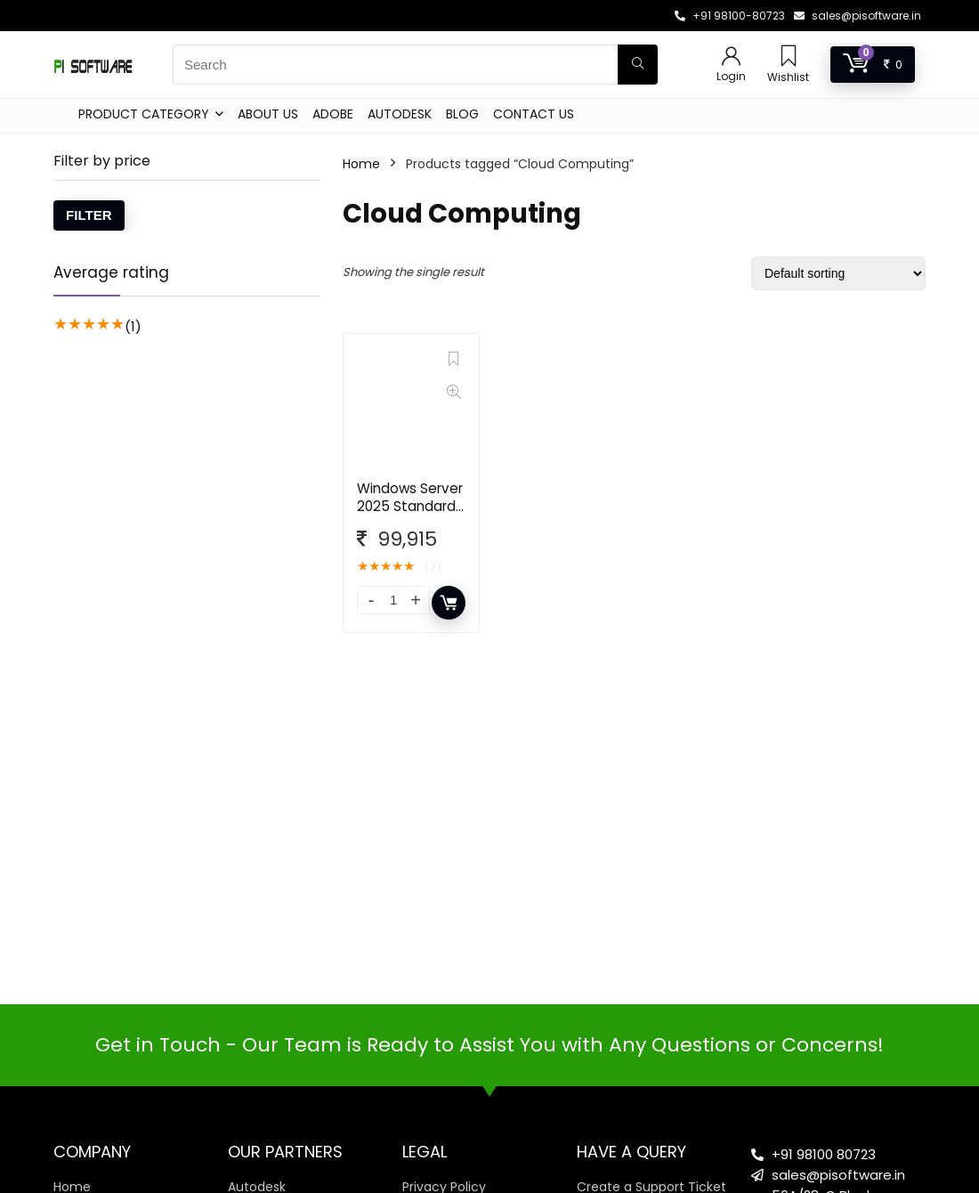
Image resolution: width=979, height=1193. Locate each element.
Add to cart (448, 602)
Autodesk (400, 114)
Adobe (332, 114)
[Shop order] (838, 273)
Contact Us (533, 114)
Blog (462, 114)
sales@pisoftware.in (866, 15)
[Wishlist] (788, 57)
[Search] (638, 65)
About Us (268, 114)
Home (361, 164)
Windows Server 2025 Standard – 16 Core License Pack (410, 515)
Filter (89, 215)
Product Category (143, 114)
